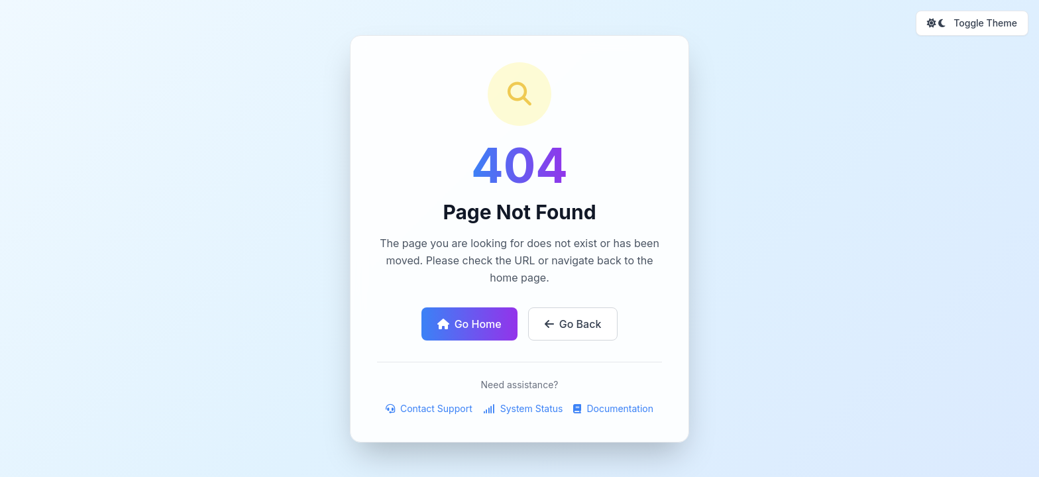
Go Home (469, 324)
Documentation (613, 408)
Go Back (573, 324)
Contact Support (429, 408)
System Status (523, 408)
